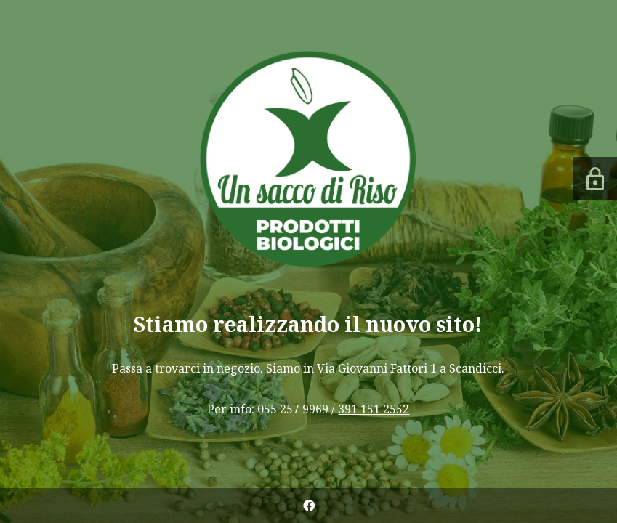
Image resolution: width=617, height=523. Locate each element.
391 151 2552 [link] (373, 409)
